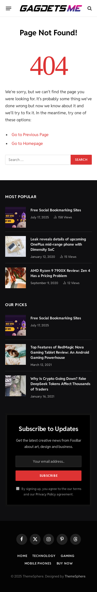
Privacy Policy (46, 494)
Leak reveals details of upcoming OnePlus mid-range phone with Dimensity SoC (58, 244)
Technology (43, 556)
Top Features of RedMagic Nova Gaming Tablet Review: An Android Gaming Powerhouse (60, 352)
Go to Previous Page (30, 134)
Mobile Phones (38, 563)
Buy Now (65, 563)
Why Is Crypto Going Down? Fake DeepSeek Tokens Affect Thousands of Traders (60, 383)
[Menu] (8, 8)
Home (22, 556)
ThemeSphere (75, 576)
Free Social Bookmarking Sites (56, 210)
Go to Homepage (27, 143)
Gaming (67, 556)
